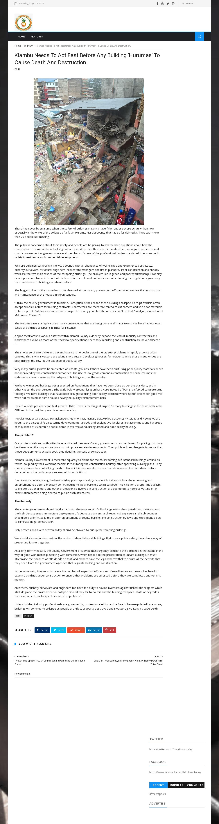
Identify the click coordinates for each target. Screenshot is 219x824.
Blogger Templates (71, 819)
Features (38, 37)
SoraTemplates (36, 819)
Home (22, 37)
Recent (158, 94)
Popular (176, 94)
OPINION (30, 47)
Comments (194, 94)
